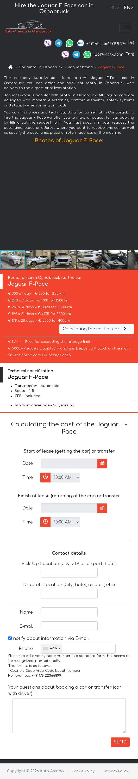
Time (27, 477)
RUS (115, 7)
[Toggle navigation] (126, 28)
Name (26, 612)
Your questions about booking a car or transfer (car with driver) (64, 690)
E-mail (26, 626)
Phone (26, 648)
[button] (133, 198)
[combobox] (51, 648)
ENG (128, 7)
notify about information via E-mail (48, 638)
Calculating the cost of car (95, 329)
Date (27, 463)
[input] (69, 463)
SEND (120, 742)
